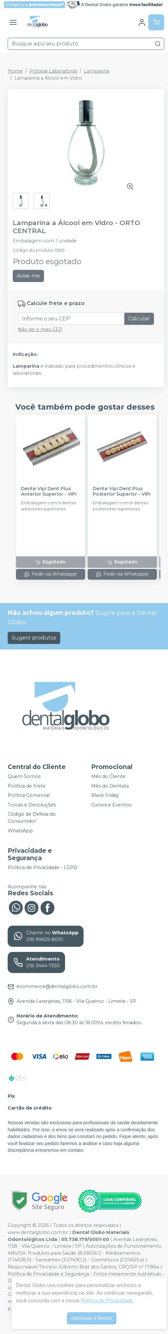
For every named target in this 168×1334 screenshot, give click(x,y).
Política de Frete (27, 786)
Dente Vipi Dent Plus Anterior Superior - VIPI (49, 491)
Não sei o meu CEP (40, 329)
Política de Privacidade (107, 1300)
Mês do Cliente (108, 776)
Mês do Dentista (110, 786)
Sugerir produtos (34, 638)
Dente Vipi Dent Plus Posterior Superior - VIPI (121, 491)
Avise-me (28, 276)
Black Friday (105, 795)
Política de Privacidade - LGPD (42, 867)
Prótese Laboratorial (53, 71)
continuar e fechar (91, 1318)
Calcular (139, 319)
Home (15, 71)
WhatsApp (20, 831)
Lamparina (96, 71)
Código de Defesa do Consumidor (32, 818)
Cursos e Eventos (111, 805)
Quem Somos (24, 776)
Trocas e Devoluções (32, 805)
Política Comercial (29, 795)
